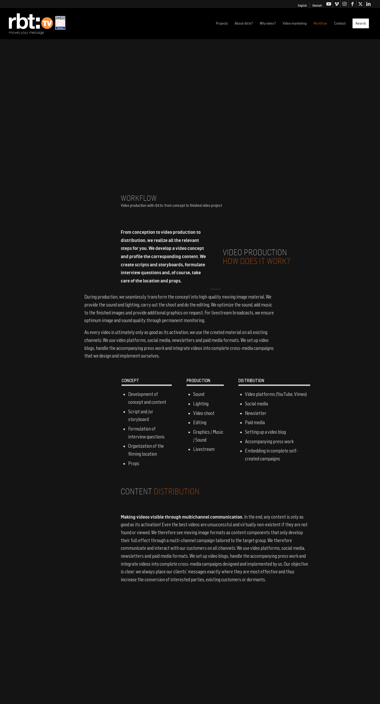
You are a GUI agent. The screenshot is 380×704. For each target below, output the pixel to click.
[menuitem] (302, 6)
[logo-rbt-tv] (46, 23)
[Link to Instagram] (344, 4)
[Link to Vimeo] (336, 4)
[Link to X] (360, 4)
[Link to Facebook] (352, 4)
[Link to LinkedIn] (368, 4)
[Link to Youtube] (328, 4)
